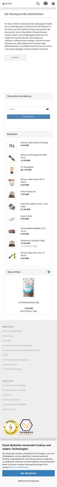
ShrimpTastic (10, 409)
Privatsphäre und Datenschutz (17, 360)
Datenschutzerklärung (18, 467)
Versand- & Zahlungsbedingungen (18, 345)
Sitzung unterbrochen (13, 331)
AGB (6, 355)
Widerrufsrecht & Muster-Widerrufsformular (22, 350)
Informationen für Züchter (15, 390)
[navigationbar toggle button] (53, 4)
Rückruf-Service (11, 365)
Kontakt (8, 341)
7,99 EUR (28, 308)
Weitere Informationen (28, 481)
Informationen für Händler (15, 385)
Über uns (8, 395)
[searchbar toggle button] (38, 4)
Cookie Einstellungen (13, 369)
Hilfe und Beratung (12, 400)
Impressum (9, 336)
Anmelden (28, 117)
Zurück (15, 57)
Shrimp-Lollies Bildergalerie (16, 404)
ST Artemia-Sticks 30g (28, 302)
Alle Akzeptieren (28, 473)
